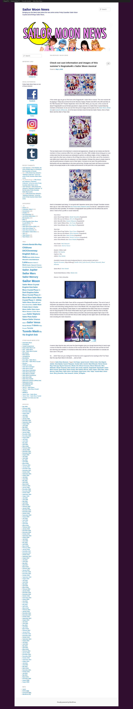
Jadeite (52, 364)
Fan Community (26, 214)
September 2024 (26, 422)
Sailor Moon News (37, 1)
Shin (88, 371)
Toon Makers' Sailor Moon (29, 231)
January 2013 (26, 652)
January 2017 (26, 570)
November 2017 (26, 553)
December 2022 (26, 451)
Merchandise (25, 218)
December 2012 (26, 654)
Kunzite (85, 364)
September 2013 (26, 639)
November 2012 (26, 656)
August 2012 (25, 661)
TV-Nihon (24, 390)
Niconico (24, 363)
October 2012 (26, 658)
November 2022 (26, 453)
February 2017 (26, 568)
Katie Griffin (30, 257)
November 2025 (26, 411)
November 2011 (26, 670)
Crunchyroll (25, 344)
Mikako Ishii (74, 273)
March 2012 (25, 668)
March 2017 (25, 566)
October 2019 (26, 513)
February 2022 (26, 465)
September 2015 (26, 597)
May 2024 (25, 427)
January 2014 (26, 632)
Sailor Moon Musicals (61, 362)
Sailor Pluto (27, 317)
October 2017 (26, 554)
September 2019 (26, 515)
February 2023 (26, 448)
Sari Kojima (61, 252)
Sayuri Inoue (73, 231)
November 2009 (26, 678)
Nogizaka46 (92, 367)
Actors (24, 207)
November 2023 (26, 436)
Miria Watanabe (74, 233)
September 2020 (26, 494)
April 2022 (25, 461)
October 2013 (26, 637)
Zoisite (76, 373)
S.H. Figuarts (38, 267)
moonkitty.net (26, 356)
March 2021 (25, 484)
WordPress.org (26, 694)
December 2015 (26, 592)
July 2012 (25, 663)
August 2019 (25, 516)
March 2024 (25, 429)
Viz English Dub (30, 335)
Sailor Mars (101, 369)
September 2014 (26, 618)
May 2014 (25, 625)
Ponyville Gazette (26, 1)
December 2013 (26, 633)
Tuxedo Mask (99, 371)
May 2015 (25, 604)
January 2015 (26, 611)
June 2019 (25, 520)
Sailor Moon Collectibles (29, 370)
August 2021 (25, 475)
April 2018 (25, 544)
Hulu (24, 257)
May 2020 (25, 501)
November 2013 (26, 635)
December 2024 (26, 420)
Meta (23, 219)
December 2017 (26, 551)
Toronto (30, 328)
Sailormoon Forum (27, 382)
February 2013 (26, 651)
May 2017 (25, 563)
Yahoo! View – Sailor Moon (29, 394)
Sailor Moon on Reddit (28, 373)
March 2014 (25, 628)
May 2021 (25, 480)
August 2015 (25, 599)
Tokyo (92, 371)
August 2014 (25, 620)
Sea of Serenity (26, 385)
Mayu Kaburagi (54, 366)
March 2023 (25, 446)
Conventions (25, 211)
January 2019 (26, 528)
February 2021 (26, 485)
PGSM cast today (27, 365)
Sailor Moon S (29, 307)
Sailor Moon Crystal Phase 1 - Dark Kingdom (31, 289)
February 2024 (26, 430)
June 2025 (25, 417)
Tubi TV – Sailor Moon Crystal (30, 389)
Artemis (25, 244)
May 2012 (25, 666)
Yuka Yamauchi (65, 243)
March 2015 (25, 608)
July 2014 (25, 621)
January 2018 (26, 549)
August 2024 (25, 423)
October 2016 (26, 575)
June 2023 (25, 441)
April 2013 (25, 647)
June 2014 (25, 623)
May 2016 (25, 584)
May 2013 (25, 646)
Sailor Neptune (33, 314)
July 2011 (25, 673)
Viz (40, 332)
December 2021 (26, 468)
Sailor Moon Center (27, 368)
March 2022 (25, 463)
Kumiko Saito (79, 364)
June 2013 (25, 644)
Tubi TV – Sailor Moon (28, 387)
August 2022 (25, 454)
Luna (25, 262)
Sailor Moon (59, 371)
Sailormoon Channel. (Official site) (31, 380)
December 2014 (26, 613)
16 (108, 63)
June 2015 (25, 602)
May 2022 (25, 460)
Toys (23, 233)
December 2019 (26, 509)
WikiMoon (25, 392)
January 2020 (26, 508)
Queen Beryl (62, 369)
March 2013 (25, 649)
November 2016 (26, 573)
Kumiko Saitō (78, 262)
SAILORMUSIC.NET (27, 384)
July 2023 (25, 439)
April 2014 (25, 627)
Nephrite (85, 367)
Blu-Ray (38, 244)
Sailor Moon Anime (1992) (29, 226)
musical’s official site (61, 110)
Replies (82, 373)
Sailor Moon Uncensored (29, 375)
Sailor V (24, 322)
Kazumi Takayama (71, 221)
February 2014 (26, 630)
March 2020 (25, 504)
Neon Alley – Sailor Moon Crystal (31, 361)
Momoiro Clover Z (33, 262)
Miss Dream (25, 353)
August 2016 (25, 578)
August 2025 (25, 413)
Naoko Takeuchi (31, 265)
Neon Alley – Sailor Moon (29, 359)
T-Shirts (35, 325)
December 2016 (26, 571)
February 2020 (26, 506)
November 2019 (26, 511)
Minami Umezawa (74, 237)
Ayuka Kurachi (86, 262)
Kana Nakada (72, 239)
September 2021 (26, 473)
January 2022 (26, 467)
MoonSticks (25, 358)
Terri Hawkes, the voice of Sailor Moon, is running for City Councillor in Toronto (32, 169)
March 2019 (25, 525)
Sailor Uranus (34, 319)
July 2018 (25, 539)
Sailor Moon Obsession (28, 371)
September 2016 (26, 577)
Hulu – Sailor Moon (27, 349)
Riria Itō (72, 219)
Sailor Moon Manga (27, 228)
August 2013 (25, 640)
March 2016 (25, 587)
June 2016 (25, 582)
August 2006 (25, 682)
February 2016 (26, 589)
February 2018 (26, 547)
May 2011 (25, 675)
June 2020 (25, 499)
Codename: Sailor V (27, 209)
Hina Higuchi (72, 225)
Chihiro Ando (94, 362)
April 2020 (25, 503)
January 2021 (26, 487)
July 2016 (25, 580)
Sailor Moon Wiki (27, 377)
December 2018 (26, 530)
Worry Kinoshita (58, 373)
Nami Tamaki (65, 268)
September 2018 (26, 535)
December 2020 (26, 489)
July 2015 (25, 601)
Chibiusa (27, 247)
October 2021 (26, 472)
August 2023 (25, 437)
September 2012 (26, 659)
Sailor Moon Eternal (29, 302)
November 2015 (26, 594)
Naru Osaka (79, 367)
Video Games (26, 235)
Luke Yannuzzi (26, 167)
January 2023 (26, 449)
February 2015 (26, 609)
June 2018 (25, 540)
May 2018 (25, 542)
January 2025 (26, 418)
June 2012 (25, 664)
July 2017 (25, 559)
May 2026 (25, 406)
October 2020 (26, 492)
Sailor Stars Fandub (27, 378)
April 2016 (25, 585)
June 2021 (25, 479)
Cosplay (24, 212)
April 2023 (25, 444)
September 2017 (26, 556)
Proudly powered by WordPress (66, 702)
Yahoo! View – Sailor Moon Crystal (31, 396)
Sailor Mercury (30, 277)
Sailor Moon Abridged (28, 366)
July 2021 (25, 477)
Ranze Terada (70, 235)
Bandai (31, 244)
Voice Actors (25, 236)
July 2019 (25, 518)
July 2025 (25, 415)
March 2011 (25, 676)
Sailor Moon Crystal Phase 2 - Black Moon (31, 294)
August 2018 (25, 537)
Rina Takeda (62, 256)
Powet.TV (6, 1)
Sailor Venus (67, 371)
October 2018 (26, 534)
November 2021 (26, 470)
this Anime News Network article (80, 206)
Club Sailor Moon (27, 342)
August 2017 (25, 558)
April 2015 (25, 606)
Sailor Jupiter (93, 369)
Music (24, 265)
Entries (25, 691)
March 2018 (25, 546)
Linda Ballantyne (34, 259)
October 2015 (26, 596)
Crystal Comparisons (28, 346)
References (25, 224)
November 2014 (26, 615)
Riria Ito (86, 369)
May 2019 (25, 522)
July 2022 (25, 456)
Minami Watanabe (96, 262)
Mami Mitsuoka (93, 364)
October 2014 (26, 616)
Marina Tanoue (66, 245)
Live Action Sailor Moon (28, 216)
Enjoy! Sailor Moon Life (28, 347)
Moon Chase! (26, 354)
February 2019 (26, 527)
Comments (26, 692)
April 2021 (25, 482)
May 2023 (25, 442)
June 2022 (25, 458)
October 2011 (26, 671)
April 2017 (25, 565)
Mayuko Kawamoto (59, 262)
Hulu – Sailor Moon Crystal (29, 351)
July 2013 (25, 642)
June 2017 (25, 561)
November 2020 (26, 491)
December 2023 (26, 434)
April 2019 (25, 523)
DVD (36, 254)
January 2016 (26, 590)
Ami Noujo (72, 223)
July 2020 (25, 498)
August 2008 (25, 680)
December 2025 (26, 410)
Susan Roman (26, 325)
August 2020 (25, 496)
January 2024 (26, 432)
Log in (24, 689)
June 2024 (25, 425)
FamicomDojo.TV (15, 1)
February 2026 (26, 408)
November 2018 (26, 532)
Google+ (32, 145)
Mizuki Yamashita (74, 217)
